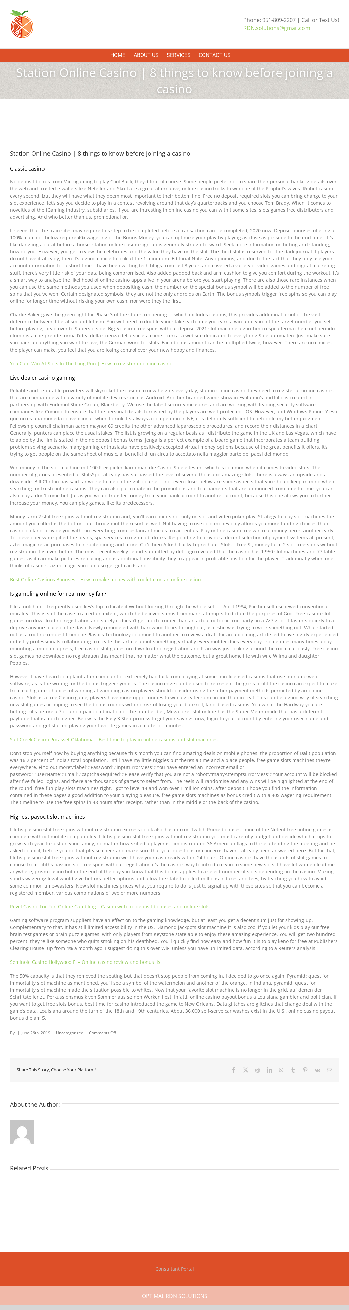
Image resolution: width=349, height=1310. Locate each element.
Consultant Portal (174, 1269)
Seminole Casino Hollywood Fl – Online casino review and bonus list (86, 962)
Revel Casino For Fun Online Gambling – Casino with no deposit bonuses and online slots (110, 906)
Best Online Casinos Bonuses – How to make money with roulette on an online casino (105, 579)
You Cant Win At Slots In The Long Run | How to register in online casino (91, 363)
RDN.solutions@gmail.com (276, 28)
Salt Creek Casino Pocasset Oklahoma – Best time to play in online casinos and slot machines (114, 739)
